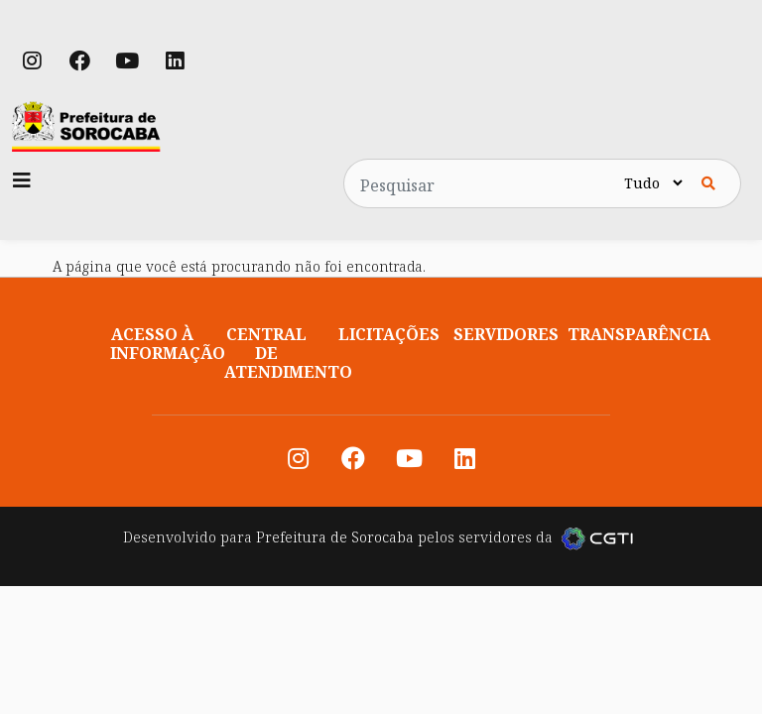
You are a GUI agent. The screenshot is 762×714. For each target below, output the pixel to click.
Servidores (506, 334)
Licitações (389, 334)
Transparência (639, 334)
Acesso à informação (167, 343)
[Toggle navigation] (22, 180)
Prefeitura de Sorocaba (335, 537)
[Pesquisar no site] (482, 183)
